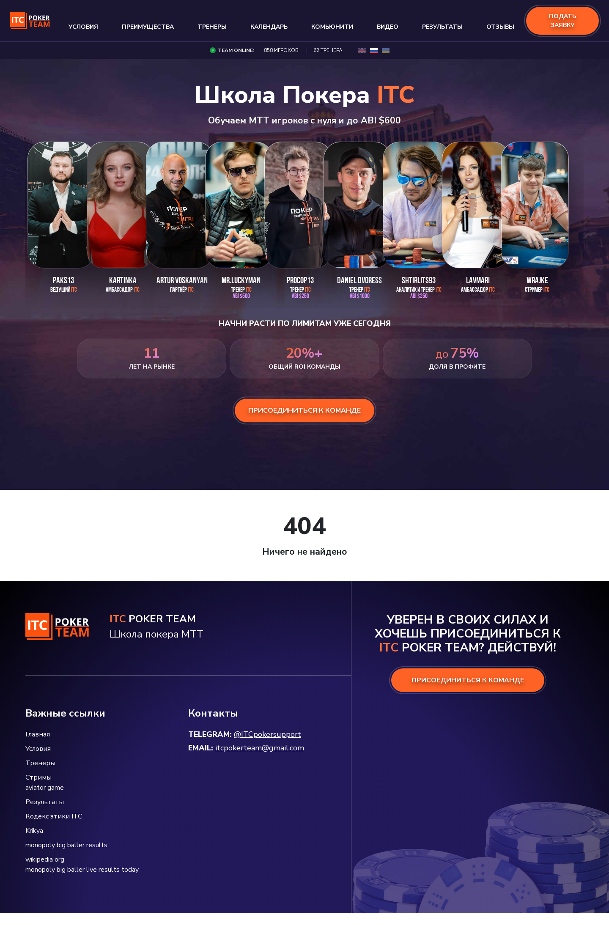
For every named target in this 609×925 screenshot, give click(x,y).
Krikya (34, 830)
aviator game (44, 787)
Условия (83, 27)
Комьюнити (332, 27)
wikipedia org (44, 859)
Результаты (442, 27)
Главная (37, 734)
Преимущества (148, 27)
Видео (387, 27)
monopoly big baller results (66, 845)
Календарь (269, 27)
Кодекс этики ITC (53, 816)
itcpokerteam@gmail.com (259, 748)
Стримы (38, 777)
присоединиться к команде (304, 410)
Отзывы (500, 27)
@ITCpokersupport (267, 734)
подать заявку (562, 20)
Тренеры (212, 27)
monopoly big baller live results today (82, 869)
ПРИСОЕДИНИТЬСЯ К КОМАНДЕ (467, 680)
